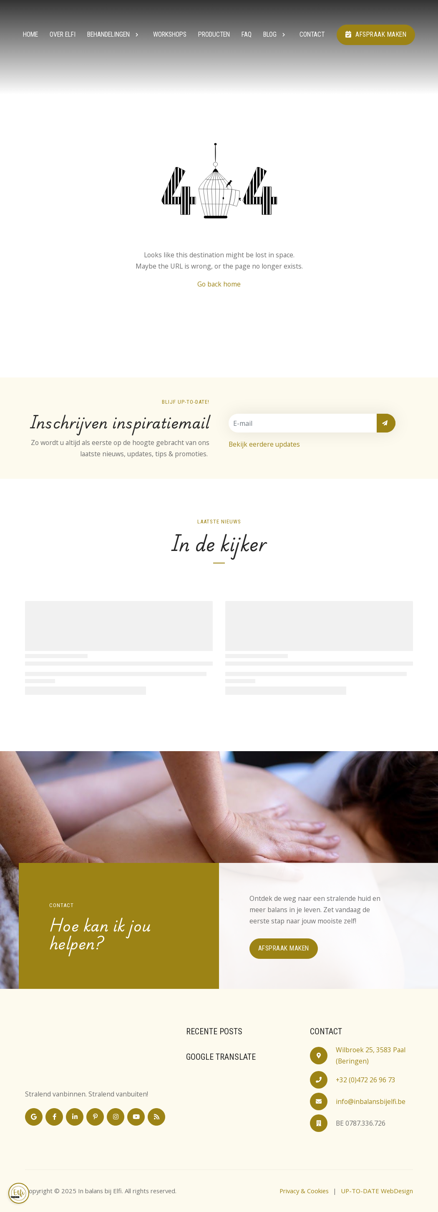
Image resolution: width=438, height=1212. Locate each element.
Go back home (219, 284)
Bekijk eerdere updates (264, 444)
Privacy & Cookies (304, 1191)
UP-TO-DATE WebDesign (377, 1191)
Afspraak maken (376, 34)
